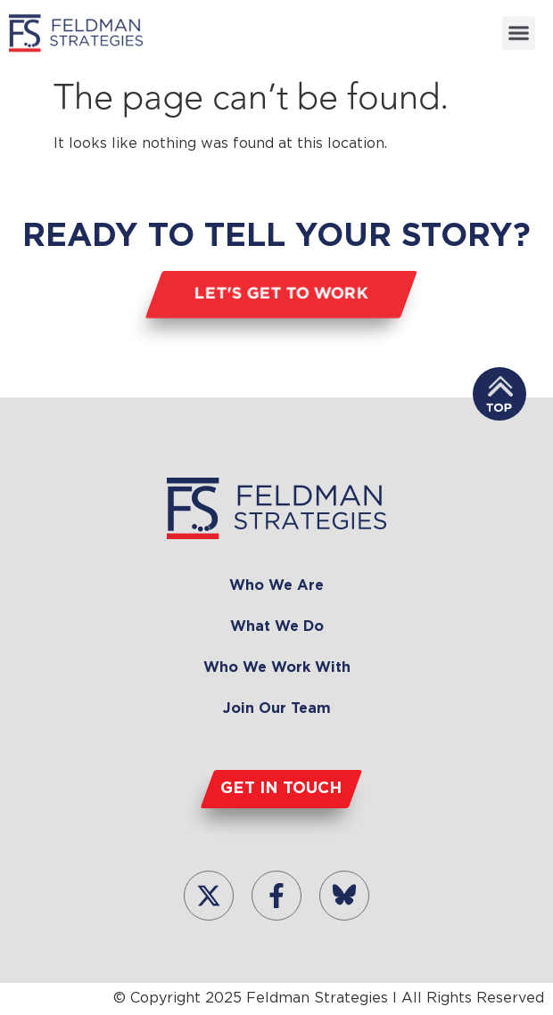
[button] (519, 32)
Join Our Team (277, 709)
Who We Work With (277, 668)
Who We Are (276, 586)
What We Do (277, 627)
